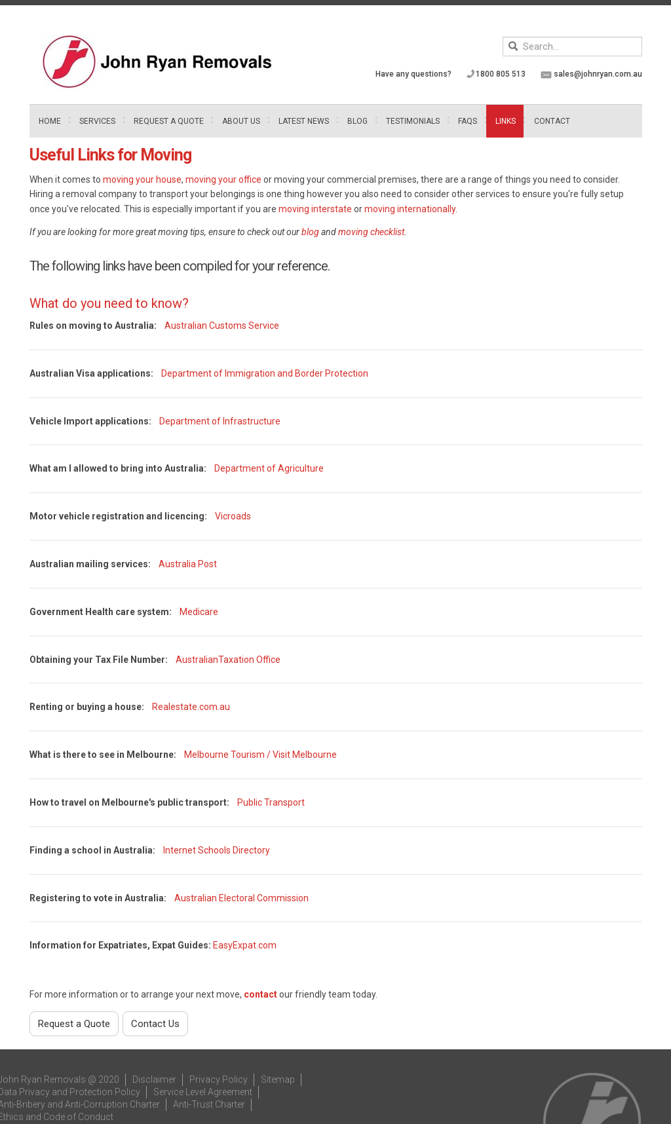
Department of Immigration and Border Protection (264, 373)
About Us (241, 121)
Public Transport (271, 802)
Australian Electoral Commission (241, 898)
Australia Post (188, 564)
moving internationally (409, 209)
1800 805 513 (501, 74)
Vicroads (233, 516)
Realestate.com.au (191, 707)
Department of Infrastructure (219, 421)
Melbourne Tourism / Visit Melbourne (260, 754)
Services (97, 121)
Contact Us (155, 1024)
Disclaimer (154, 1079)
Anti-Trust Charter (209, 1104)
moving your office (223, 179)
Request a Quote (74, 1024)
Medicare (199, 612)
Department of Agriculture (269, 468)
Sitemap (278, 1079)
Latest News (303, 121)
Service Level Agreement (202, 1092)
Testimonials (413, 121)
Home (50, 121)
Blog (357, 121)
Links (505, 121)
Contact (552, 121)
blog (310, 232)
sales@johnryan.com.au (598, 74)
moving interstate (315, 209)
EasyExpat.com (245, 945)
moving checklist (371, 232)
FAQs (467, 121)
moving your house (141, 179)
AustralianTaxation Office (228, 659)
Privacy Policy (218, 1079)
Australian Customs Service (221, 325)
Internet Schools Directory (216, 850)
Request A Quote (169, 121)
